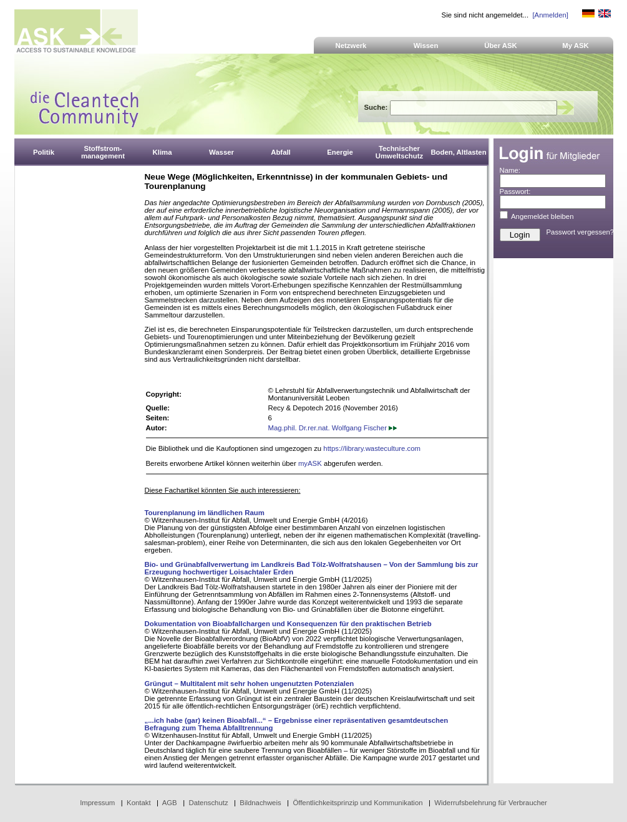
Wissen (426, 45)
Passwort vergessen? (581, 232)
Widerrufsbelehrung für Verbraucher (490, 802)
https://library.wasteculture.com (371, 448)
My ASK (575, 45)
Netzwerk (351, 45)
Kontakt (139, 802)
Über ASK (500, 45)
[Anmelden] (550, 15)
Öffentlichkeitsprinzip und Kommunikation (357, 802)
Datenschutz (208, 802)
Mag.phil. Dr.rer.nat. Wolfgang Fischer (332, 428)
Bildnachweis (260, 802)
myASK (310, 463)
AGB (169, 802)
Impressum (97, 802)
